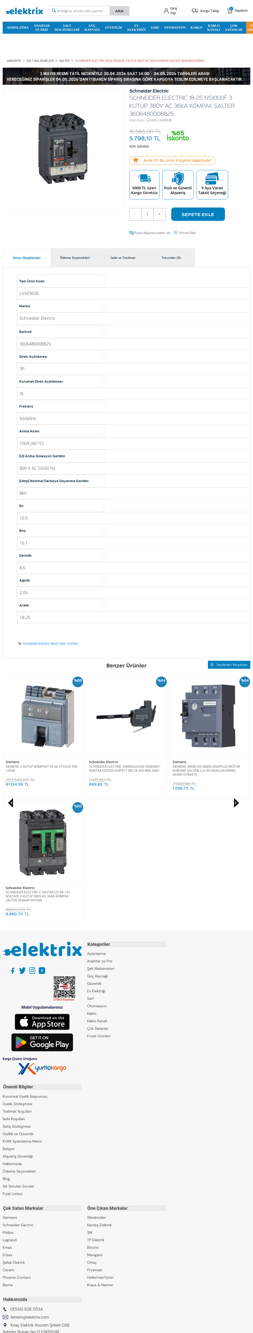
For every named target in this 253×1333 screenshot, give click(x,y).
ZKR (6, 1258)
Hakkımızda (12, 1036)
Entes (7, 1127)
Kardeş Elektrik (99, 1097)
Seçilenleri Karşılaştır (229, 664)
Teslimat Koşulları (17, 984)
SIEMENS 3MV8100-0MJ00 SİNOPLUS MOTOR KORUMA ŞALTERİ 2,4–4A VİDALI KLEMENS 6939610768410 (122, 770)
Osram (8, 1142)
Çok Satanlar (233, 27)
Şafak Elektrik (14, 1135)
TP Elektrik (95, 1112)
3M (89, 1105)
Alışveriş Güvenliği (18, 1029)
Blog (6, 1051)
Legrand (10, 1112)
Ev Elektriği (136, 27)
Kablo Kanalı (213, 27)
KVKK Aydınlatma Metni (22, 1014)
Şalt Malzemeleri (67, 27)
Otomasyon (175, 27)
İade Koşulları (14, 991)
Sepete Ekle (198, 214)
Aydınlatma (18, 27)
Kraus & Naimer (100, 1157)
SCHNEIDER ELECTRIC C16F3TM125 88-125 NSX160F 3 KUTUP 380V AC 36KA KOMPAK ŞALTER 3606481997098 (205, 770)
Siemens (96, 762)
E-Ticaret (110, 1326)
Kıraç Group (13, 1221)
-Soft (99, 1326)
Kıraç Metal (12, 1236)
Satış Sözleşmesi (17, 999)
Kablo (196, 27)
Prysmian (95, 1142)
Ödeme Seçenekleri (19, 1044)
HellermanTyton (100, 1150)
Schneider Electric (20, 762)
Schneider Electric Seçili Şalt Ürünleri (50, 643)
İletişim (8, 1021)
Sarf (155, 27)
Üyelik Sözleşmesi (17, 976)
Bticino (93, 1120)
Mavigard (95, 1127)
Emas (7, 1120)
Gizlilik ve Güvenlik (18, 1006)
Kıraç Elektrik (13, 1228)
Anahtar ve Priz (42, 27)
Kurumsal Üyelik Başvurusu (25, 969)
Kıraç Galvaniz (14, 1251)
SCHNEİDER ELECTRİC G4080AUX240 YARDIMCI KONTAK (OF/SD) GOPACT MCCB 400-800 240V (41, 768)
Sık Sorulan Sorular (18, 1059)
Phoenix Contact (17, 1150)
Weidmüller (96, 1090)
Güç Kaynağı (92, 27)
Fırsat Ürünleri (99, 909)
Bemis (8, 1157)
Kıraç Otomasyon (17, 1243)
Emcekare (11, 1266)
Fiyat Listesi (12, 1066)
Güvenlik (113, 27)
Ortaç (92, 1135)
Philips (8, 1105)
